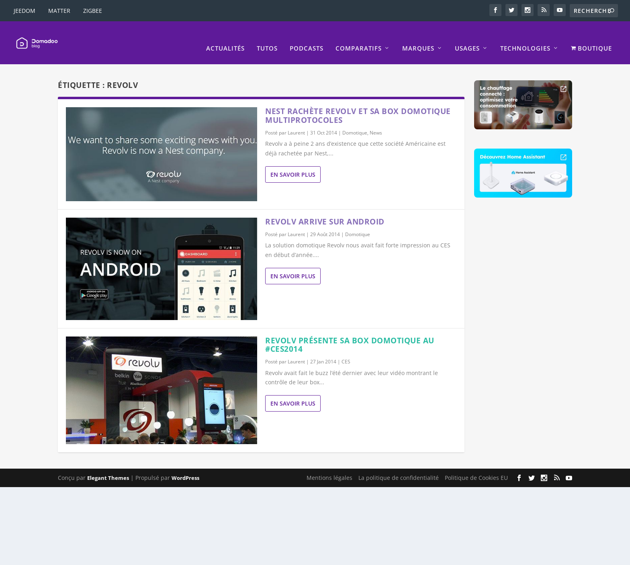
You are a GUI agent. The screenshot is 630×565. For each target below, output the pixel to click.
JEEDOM (24, 10)
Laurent (296, 121)
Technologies (525, 37)
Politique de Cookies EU (476, 467)
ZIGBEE (92, 10)
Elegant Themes (108, 467)
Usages (467, 37)
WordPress (185, 467)
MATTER (59, 10)
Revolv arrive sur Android (325, 211)
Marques (418, 37)
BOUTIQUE (591, 37)
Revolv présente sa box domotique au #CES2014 (349, 333)
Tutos (267, 37)
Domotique (354, 121)
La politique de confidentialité (398, 467)
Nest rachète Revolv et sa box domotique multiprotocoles (358, 104)
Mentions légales (329, 467)
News (376, 121)
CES (346, 350)
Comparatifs (358, 37)
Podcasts (306, 37)
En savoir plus (292, 163)
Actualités (225, 37)
